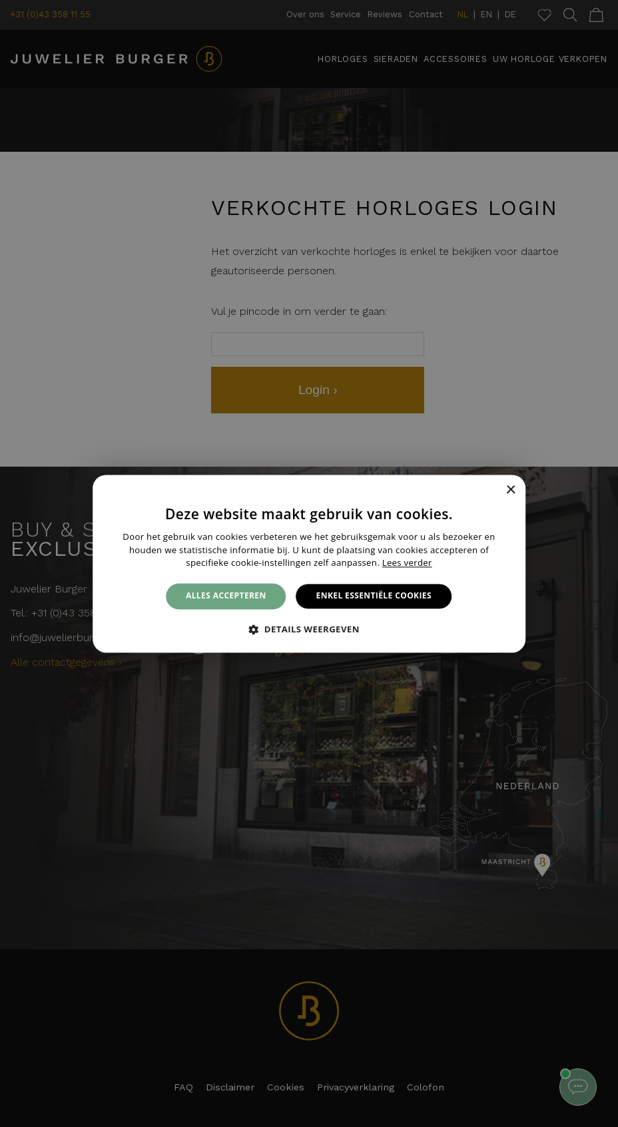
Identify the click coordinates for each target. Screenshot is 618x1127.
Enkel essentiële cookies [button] (374, 596)
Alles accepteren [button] (226, 596)
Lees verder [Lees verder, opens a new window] (407, 563)
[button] (309, 629)
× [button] (510, 490)
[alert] (309, 563)
